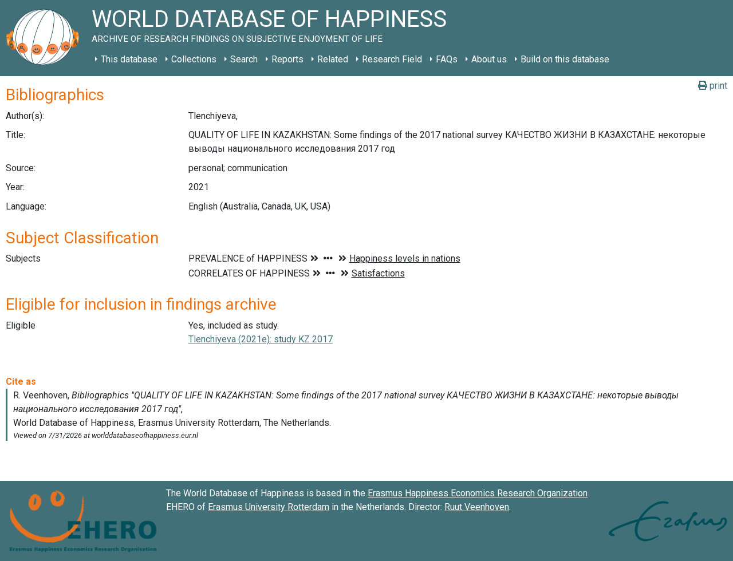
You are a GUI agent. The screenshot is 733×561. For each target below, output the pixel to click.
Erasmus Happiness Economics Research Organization (478, 493)
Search (244, 59)
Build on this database (565, 59)
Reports (287, 59)
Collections (193, 59)
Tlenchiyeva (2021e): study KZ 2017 (260, 339)
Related (332, 59)
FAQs (447, 59)
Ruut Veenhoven (476, 506)
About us (489, 59)
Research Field (392, 59)
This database (129, 59)
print (712, 85)
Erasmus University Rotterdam (268, 506)
